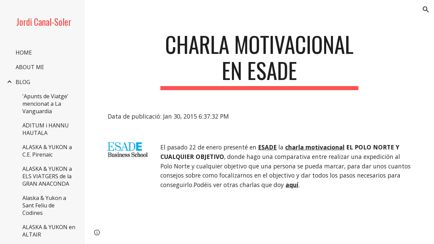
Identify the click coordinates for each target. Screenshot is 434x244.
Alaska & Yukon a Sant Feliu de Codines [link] (44, 205)
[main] (259, 60)
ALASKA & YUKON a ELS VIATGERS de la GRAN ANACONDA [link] (47, 176)
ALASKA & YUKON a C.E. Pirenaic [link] (47, 150)
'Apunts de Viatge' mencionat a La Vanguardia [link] (45, 104)
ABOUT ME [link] (30, 67)
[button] (426, 9)
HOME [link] (24, 52)
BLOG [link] (23, 82)
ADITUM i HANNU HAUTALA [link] (45, 129)
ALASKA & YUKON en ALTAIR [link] (48, 230)
